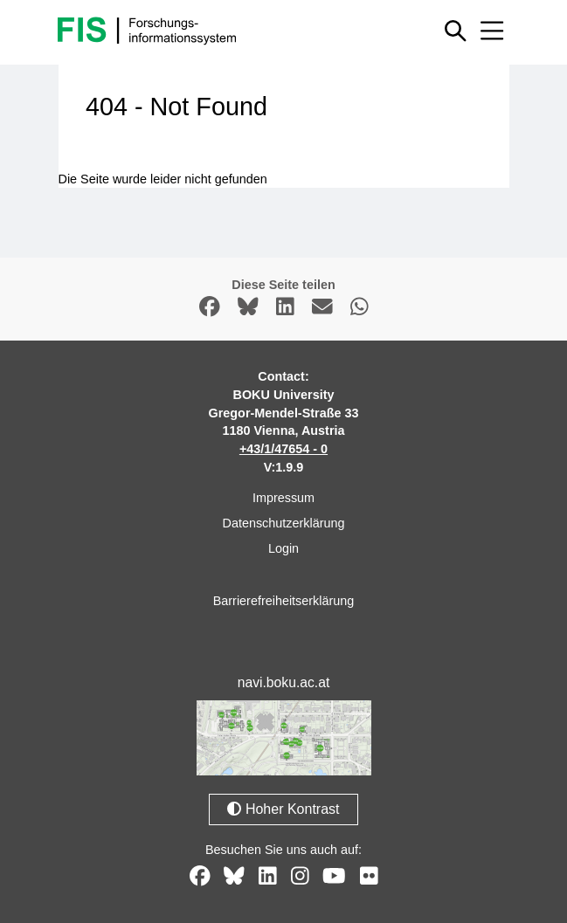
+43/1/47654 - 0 (283, 449)
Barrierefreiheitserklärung (284, 601)
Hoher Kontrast (283, 809)
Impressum (283, 498)
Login (283, 548)
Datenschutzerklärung (284, 523)
